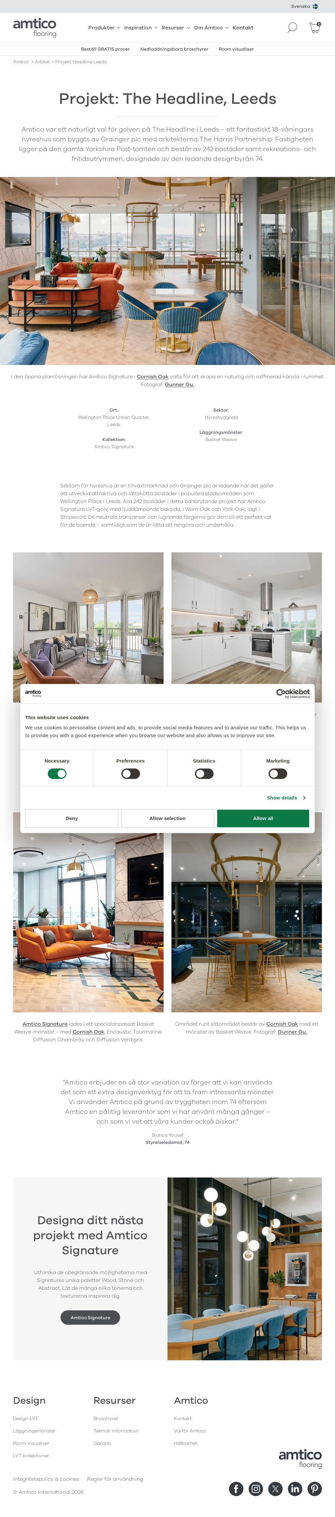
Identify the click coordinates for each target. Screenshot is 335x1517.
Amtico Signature (45, 1024)
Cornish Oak (152, 376)
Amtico (21, 62)
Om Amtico (211, 27)
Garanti (102, 1443)
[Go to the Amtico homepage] (34, 28)
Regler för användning (115, 1479)
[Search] (292, 28)
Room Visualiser (31, 1443)
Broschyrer (106, 1418)
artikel (42, 62)
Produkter (104, 27)
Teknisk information (116, 1431)
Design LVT (25, 1418)
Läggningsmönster (34, 1431)
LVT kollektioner (31, 1456)
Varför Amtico (190, 1431)
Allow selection (168, 818)
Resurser (176, 27)
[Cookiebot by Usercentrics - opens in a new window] (281, 694)
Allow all (263, 818)
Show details (282, 797)
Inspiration (141, 27)
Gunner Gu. (179, 384)
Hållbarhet (185, 1443)
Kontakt (243, 27)
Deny (72, 818)
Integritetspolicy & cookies (46, 1479)
